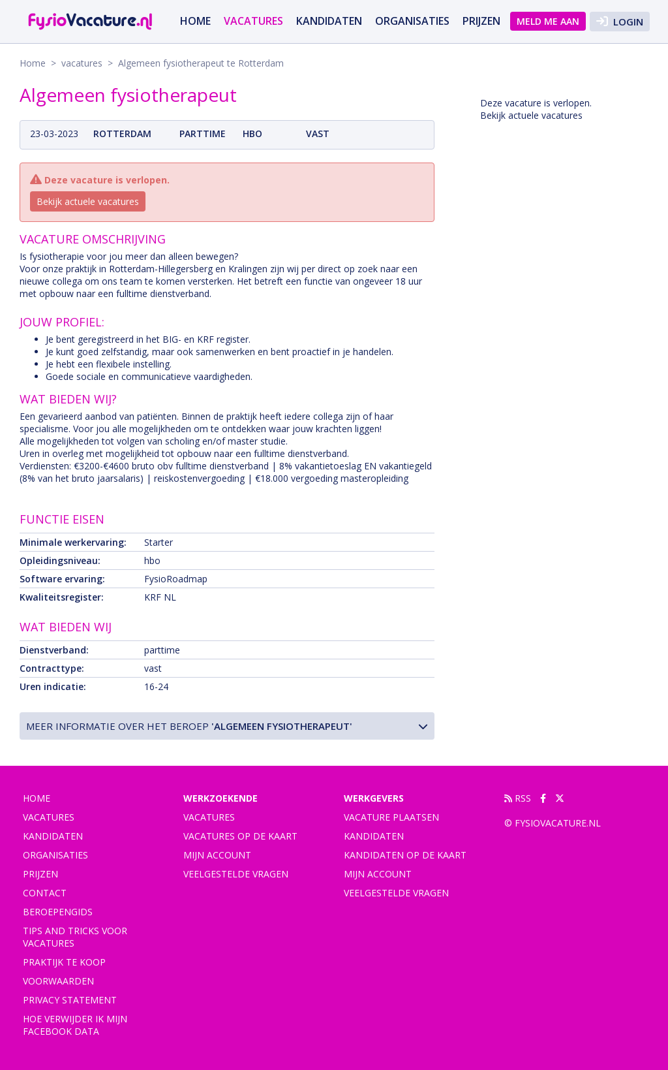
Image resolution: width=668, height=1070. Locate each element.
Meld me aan (548, 21)
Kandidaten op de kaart (405, 855)
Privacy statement (70, 1000)
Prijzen (481, 21)
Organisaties (412, 21)
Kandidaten (329, 21)
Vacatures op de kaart (240, 836)
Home (195, 21)
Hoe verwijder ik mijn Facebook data (75, 1025)
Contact (45, 893)
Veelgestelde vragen (235, 874)
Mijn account (217, 855)
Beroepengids (58, 911)
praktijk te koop (64, 962)
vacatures (253, 21)
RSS (517, 798)
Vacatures (209, 817)
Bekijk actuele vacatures (88, 201)
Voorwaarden (58, 981)
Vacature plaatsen (391, 817)
